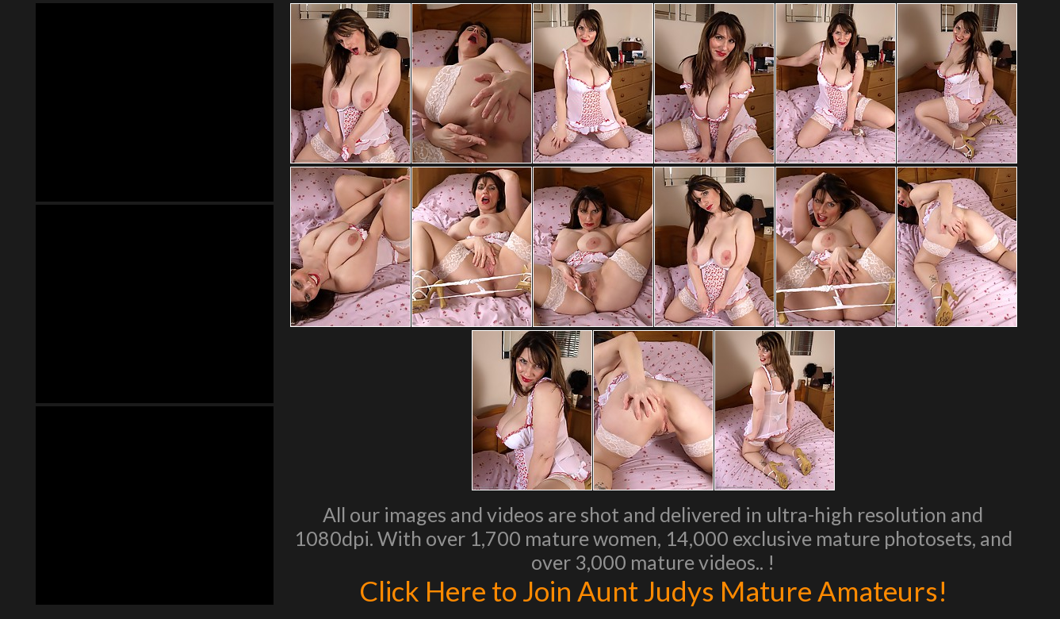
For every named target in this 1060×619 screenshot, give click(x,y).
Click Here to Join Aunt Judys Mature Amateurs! (653, 590)
